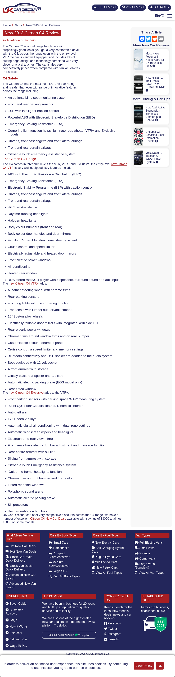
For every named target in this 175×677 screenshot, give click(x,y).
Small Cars (58, 542)
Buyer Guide (16, 603)
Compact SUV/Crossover (59, 555)
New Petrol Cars (105, 567)
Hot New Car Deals (20, 546)
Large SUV (58, 571)
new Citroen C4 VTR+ (24, 283)
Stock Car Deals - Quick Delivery (20, 558)
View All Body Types (64, 576)
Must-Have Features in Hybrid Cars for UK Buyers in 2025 (155, 59)
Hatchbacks (59, 548)
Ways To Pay (16, 646)
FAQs (11, 620)
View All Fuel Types (107, 572)
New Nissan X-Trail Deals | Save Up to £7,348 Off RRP (155, 84)
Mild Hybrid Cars (104, 562)
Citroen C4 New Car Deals (48, 518)
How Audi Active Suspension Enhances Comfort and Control (155, 113)
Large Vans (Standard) (145, 565)
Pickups (142, 553)
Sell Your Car (16, 639)
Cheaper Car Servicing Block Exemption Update (155, 136)
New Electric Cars (105, 542)
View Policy (143, 666)
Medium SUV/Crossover (59, 564)
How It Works (17, 626)
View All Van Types (149, 572)
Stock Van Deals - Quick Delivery (20, 567)
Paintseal (14, 633)
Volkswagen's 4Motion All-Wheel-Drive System (154, 157)
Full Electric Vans (149, 542)
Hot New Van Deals (21, 551)
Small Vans (145, 548)
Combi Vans (145, 558)
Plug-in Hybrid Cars (106, 557)
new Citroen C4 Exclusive (26, 392)
